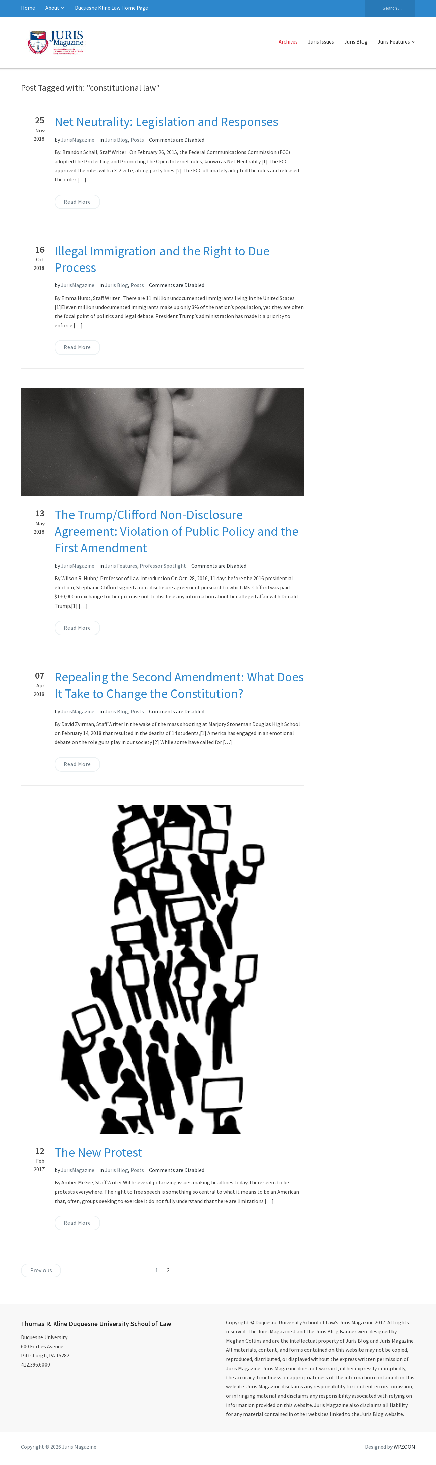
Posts (137, 139)
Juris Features (394, 41)
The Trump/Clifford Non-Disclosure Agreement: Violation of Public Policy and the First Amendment (176, 531)
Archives (288, 41)
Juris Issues (321, 41)
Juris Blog (356, 41)
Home (28, 7)
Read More (77, 201)
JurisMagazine (77, 139)
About (52, 7)
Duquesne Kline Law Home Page (111, 7)
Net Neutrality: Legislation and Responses (166, 122)
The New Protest (98, 1152)
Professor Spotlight (163, 565)
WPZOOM (404, 1446)
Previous (41, 1270)
